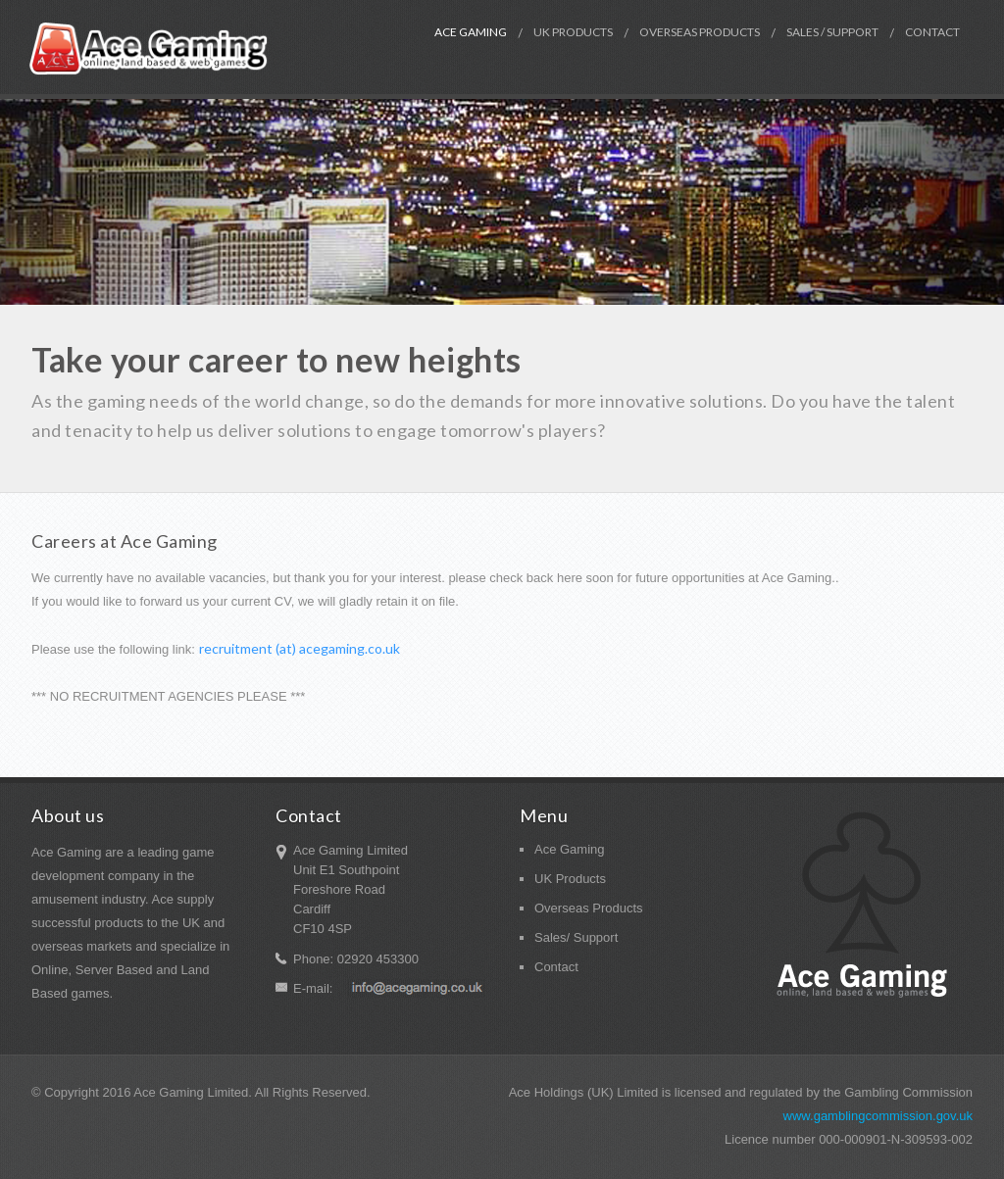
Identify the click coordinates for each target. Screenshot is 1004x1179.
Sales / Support (832, 32)
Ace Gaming (470, 32)
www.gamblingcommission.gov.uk (878, 1115)
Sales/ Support (576, 937)
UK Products (573, 32)
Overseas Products (699, 32)
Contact (932, 32)
